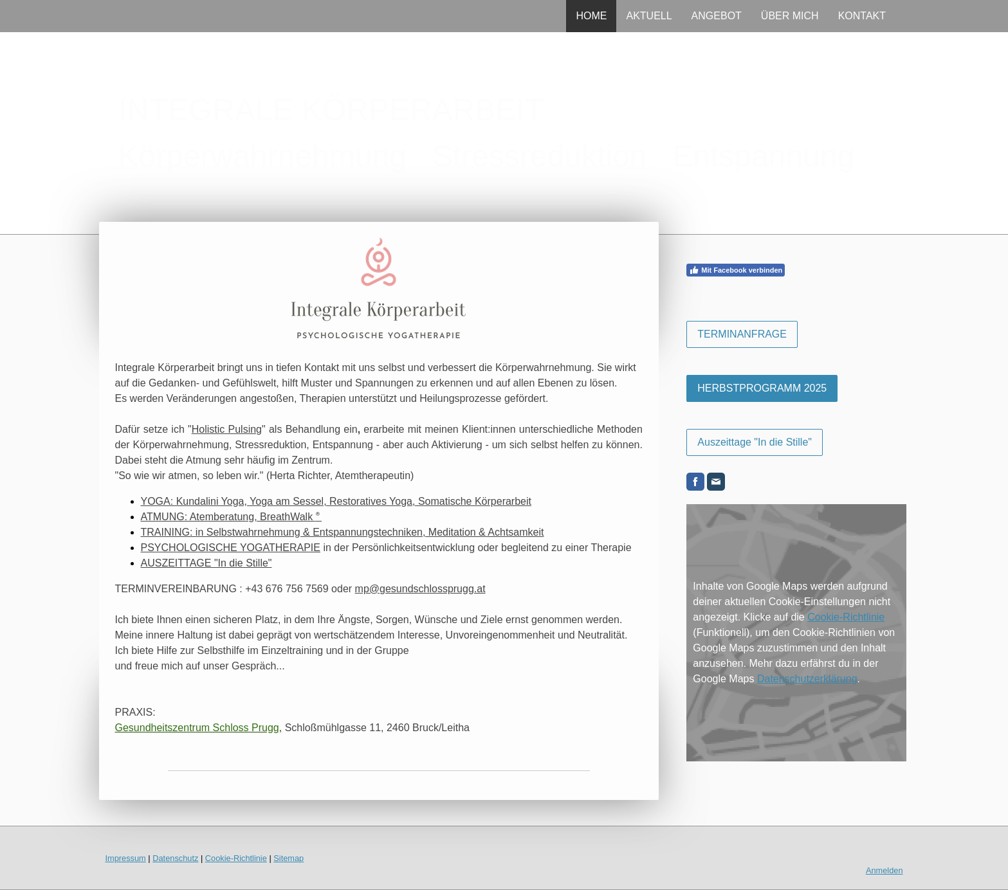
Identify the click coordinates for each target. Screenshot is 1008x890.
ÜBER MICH (790, 15)
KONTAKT (862, 15)
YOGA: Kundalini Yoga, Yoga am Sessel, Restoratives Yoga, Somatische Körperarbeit (336, 501)
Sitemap (288, 858)
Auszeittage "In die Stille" (754, 442)
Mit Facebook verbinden (735, 270)
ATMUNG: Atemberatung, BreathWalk (231, 516)
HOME (591, 15)
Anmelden (884, 870)
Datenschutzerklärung (807, 678)
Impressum (125, 858)
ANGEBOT (717, 15)
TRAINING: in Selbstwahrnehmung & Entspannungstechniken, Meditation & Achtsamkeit (342, 532)
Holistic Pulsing (227, 429)
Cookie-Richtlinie (845, 617)
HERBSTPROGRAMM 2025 (762, 388)
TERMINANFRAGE (742, 334)
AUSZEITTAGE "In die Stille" (206, 563)
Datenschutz (175, 858)
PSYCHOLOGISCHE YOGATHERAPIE (230, 547)
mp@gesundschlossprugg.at (420, 588)
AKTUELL (649, 15)
